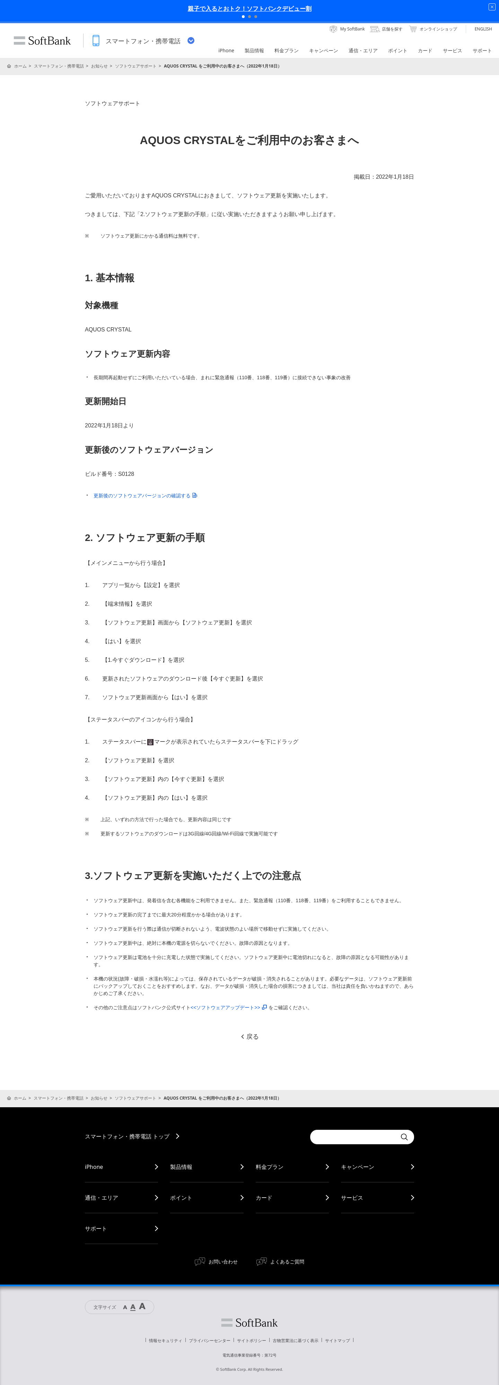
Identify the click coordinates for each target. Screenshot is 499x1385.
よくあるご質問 (287, 1261)
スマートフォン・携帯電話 (59, 66)
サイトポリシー (251, 1340)
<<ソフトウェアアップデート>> (229, 1007)
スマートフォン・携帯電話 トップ (127, 1136)
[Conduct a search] (353, 1137)
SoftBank (42, 40)
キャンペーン (357, 1167)
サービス (352, 1197)
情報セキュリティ (165, 1340)
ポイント (181, 1197)
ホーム (20, 66)
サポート (96, 1228)
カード (264, 1197)
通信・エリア (101, 1197)
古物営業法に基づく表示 (295, 1340)
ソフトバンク (249, 1323)
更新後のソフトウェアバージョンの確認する (145, 495)
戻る (249, 1036)
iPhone (94, 1167)
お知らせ (99, 66)
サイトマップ (337, 1340)
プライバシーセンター (209, 1340)
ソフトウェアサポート (136, 66)
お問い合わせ (223, 1261)
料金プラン (269, 1167)
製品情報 (181, 1167)
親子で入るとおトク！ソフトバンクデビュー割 (250, 8)
